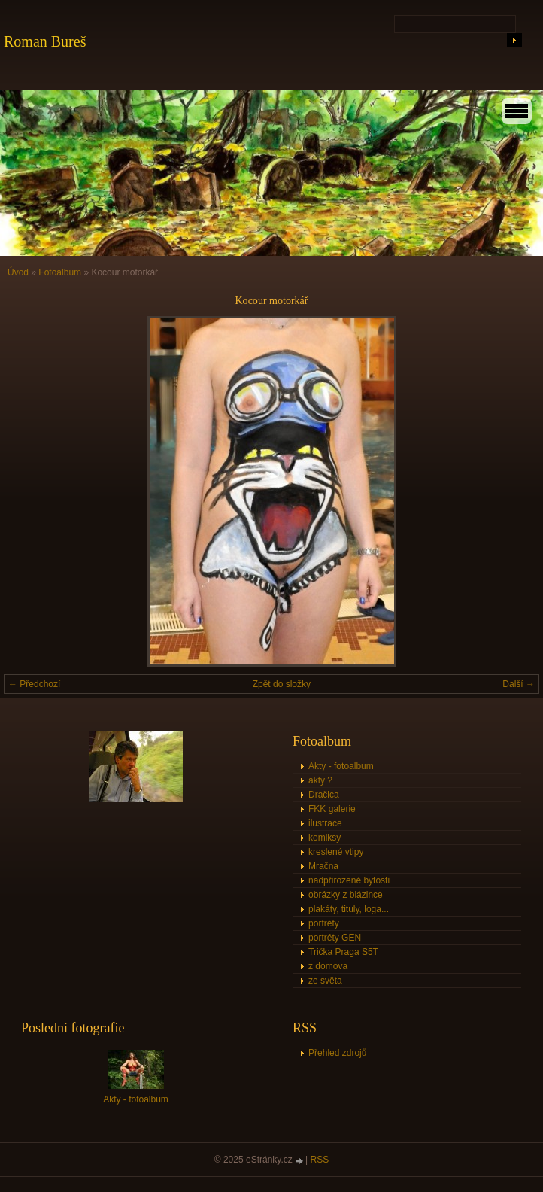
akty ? (320, 780)
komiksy (324, 837)
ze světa (325, 980)
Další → (518, 684)
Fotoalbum (59, 272)
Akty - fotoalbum (341, 766)
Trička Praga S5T (343, 952)
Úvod (18, 272)
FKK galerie (332, 809)
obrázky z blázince (345, 894)
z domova (327, 966)
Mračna (323, 866)
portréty (323, 923)
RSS (320, 1159)
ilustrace (325, 823)
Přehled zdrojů (337, 1053)
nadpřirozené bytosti (349, 880)
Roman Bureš (45, 41)
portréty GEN (334, 937)
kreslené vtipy (335, 852)
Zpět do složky (282, 684)
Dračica (323, 794)
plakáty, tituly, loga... (348, 909)
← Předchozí (34, 684)
